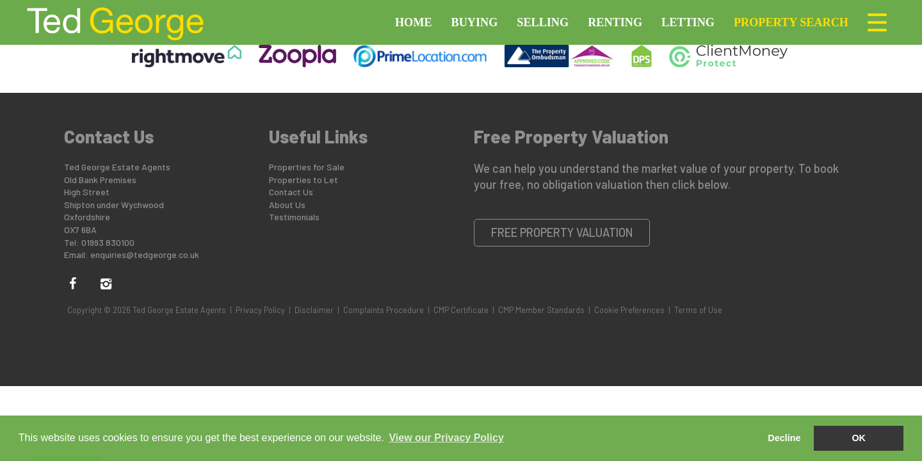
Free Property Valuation (562, 232)
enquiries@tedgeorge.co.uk (144, 254)
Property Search (791, 22)
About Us (287, 204)
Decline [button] (784, 438)
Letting (688, 22)
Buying (474, 22)
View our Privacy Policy (446, 437)
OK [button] (859, 438)
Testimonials (294, 216)
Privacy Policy (260, 310)
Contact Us (291, 191)
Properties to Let (303, 179)
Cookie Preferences (629, 310)
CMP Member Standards (541, 310)
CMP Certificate (461, 310)
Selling (543, 22)
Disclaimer (314, 310)
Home (413, 22)
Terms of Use (698, 310)
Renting (615, 22)
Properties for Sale (306, 166)
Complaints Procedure (383, 310)
